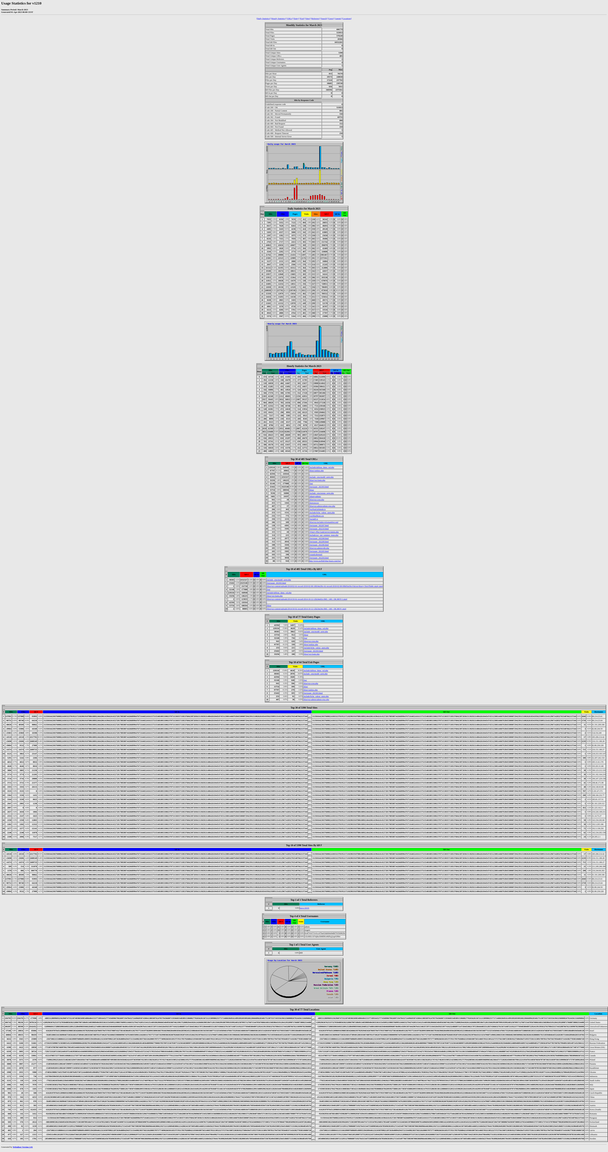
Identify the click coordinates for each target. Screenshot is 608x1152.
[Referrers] (315, 18)
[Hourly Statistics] (278, 18)
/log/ (311, 483)
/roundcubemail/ (315, 554)
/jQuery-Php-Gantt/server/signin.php (324, 532)
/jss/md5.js (313, 519)
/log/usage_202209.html (319, 541)
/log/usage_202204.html (319, 558)
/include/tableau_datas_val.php (321, 467)
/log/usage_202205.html (319, 551)
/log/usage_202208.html (319, 538)
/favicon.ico (314, 503)
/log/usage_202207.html (319, 525)
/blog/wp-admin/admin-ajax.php (322, 506)
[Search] (323, 18)
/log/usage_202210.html (319, 528)
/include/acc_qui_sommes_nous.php (323, 535)
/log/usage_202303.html (319, 486)
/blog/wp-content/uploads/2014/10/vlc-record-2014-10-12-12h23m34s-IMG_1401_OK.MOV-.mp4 (306, 609)
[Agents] (338, 18)
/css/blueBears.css (316, 516)
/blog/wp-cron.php (316, 499)
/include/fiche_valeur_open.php (322, 512)
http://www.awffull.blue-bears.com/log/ (325, 561)
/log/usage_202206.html (319, 545)
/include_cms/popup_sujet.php (321, 493)
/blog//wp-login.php (317, 480)
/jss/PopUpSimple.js (317, 509)
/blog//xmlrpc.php (316, 470)
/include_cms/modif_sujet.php (321, 477)
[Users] (331, 18)
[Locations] (346, 18)
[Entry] (296, 18)
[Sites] (307, 18)
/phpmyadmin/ (315, 496)
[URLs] (289, 18)
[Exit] (302, 18)
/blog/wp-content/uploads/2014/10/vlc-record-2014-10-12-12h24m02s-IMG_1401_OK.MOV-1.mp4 (307, 599)
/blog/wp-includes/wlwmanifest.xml (323, 522)
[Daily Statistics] (263, 18)
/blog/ (311, 490)
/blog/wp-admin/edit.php (319, 548)
